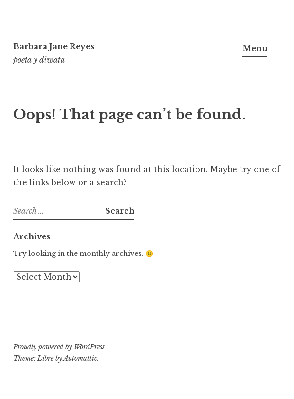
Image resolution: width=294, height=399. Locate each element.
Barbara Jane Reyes (53, 46)
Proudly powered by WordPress (59, 347)
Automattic (80, 358)
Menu (254, 48)
